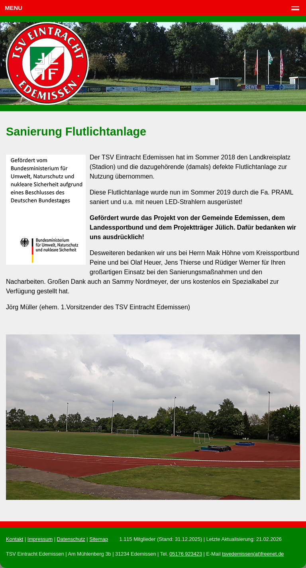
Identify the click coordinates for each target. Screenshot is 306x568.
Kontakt (14, 539)
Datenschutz (71, 539)
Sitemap (98, 539)
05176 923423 (185, 554)
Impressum (40, 539)
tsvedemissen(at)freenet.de (253, 554)
